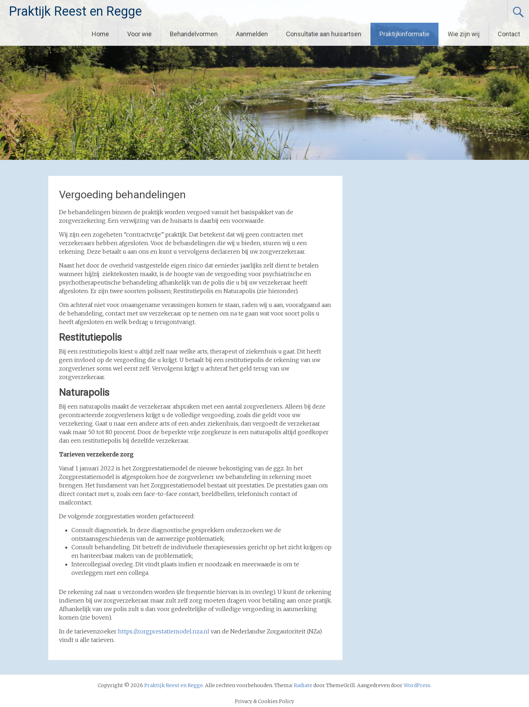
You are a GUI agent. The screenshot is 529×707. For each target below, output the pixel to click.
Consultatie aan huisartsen (323, 34)
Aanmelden (252, 34)
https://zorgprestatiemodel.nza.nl (163, 631)
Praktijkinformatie (404, 34)
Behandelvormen (194, 34)
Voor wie (139, 34)
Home (100, 34)
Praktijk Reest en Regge (75, 11)
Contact (509, 34)
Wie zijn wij (464, 34)
